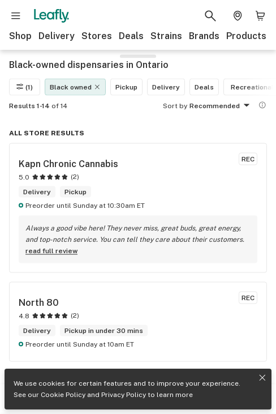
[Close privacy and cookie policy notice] (262, 377)
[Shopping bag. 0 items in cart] (260, 16)
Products (246, 36)
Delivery (56, 36)
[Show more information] (262, 104)
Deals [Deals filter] (204, 87)
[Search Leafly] (210, 16)
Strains (166, 36)
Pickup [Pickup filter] (126, 87)
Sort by (175, 105)
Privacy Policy (123, 395)
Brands (204, 36)
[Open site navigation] (16, 16)
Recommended (221, 106)
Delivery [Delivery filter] (166, 87)
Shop (20, 36)
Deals (131, 36)
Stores (96, 36)
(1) (24, 87)
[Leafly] (51, 16)
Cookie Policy (63, 395)
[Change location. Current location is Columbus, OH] (237, 16)
